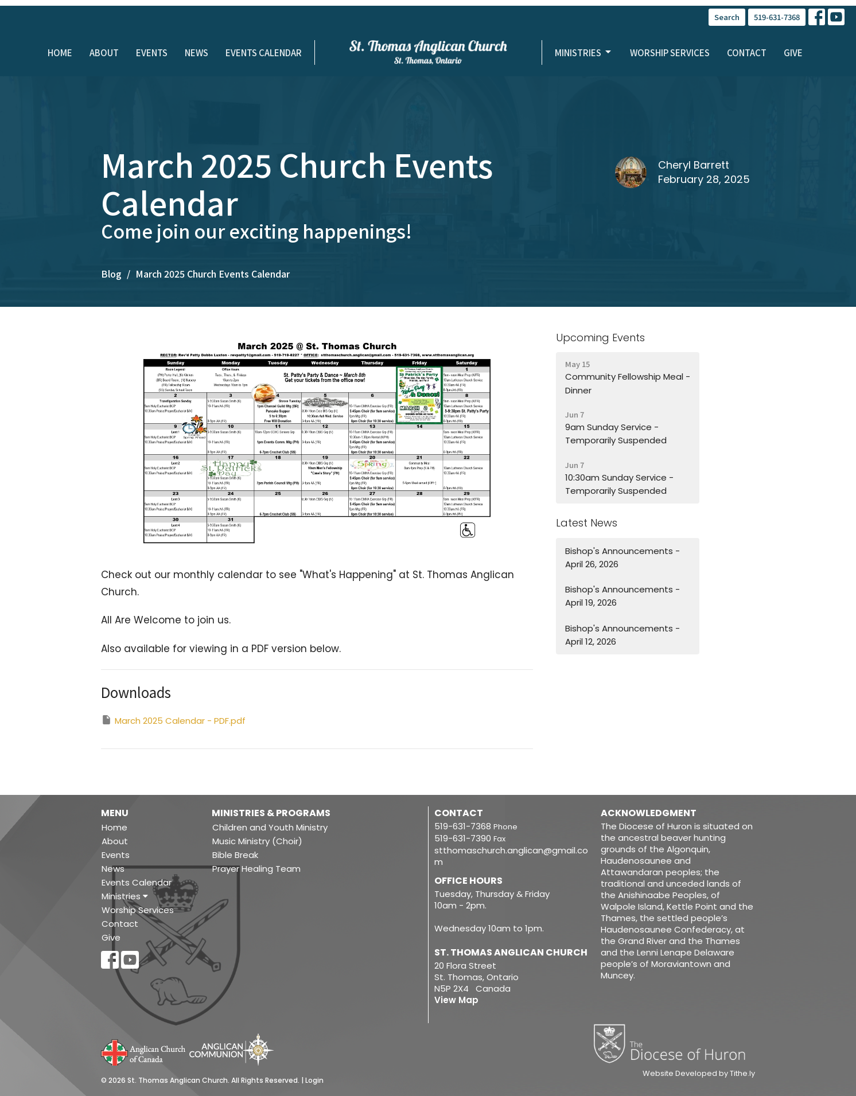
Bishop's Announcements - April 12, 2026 (622, 635)
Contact (746, 52)
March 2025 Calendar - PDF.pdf (173, 720)
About (104, 52)
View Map (456, 1000)
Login (314, 1080)
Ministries (584, 52)
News (196, 52)
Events (152, 52)
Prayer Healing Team (256, 869)
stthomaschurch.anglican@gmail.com (511, 856)
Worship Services (670, 52)
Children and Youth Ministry (270, 827)
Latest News (586, 523)
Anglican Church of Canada (143, 1051)
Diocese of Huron (674, 1043)
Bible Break (235, 855)
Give (793, 52)
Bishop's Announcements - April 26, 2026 (622, 557)
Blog (111, 273)
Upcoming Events (600, 337)
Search (727, 16)
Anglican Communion (231, 1049)
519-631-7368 (777, 16)
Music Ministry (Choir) (257, 841)
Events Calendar (263, 52)
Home (60, 52)
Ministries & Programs (271, 813)
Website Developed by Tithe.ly (699, 1073)
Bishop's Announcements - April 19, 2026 (622, 596)
